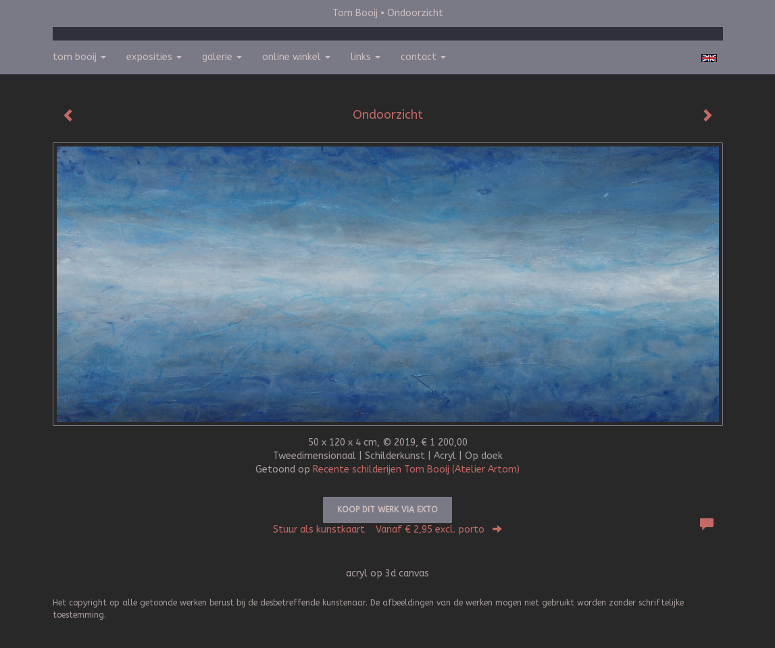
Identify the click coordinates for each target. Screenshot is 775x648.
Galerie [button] (222, 57)
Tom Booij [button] (79, 57)
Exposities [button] (154, 57)
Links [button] (365, 57)
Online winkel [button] (296, 57)
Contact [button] (423, 57)
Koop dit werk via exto (387, 509)
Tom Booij (355, 13)
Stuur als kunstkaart (387, 529)
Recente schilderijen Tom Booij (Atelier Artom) (416, 469)
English (709, 58)
